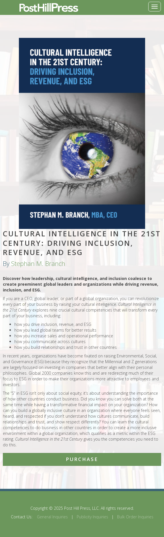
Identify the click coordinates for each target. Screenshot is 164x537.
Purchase (82, 459)
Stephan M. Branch (38, 263)
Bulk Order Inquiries (135, 517)
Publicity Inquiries (92, 517)
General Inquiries (52, 517)
